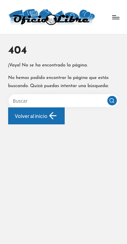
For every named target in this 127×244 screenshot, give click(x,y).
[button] (112, 100)
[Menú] (115, 17)
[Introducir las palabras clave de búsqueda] (63, 100)
